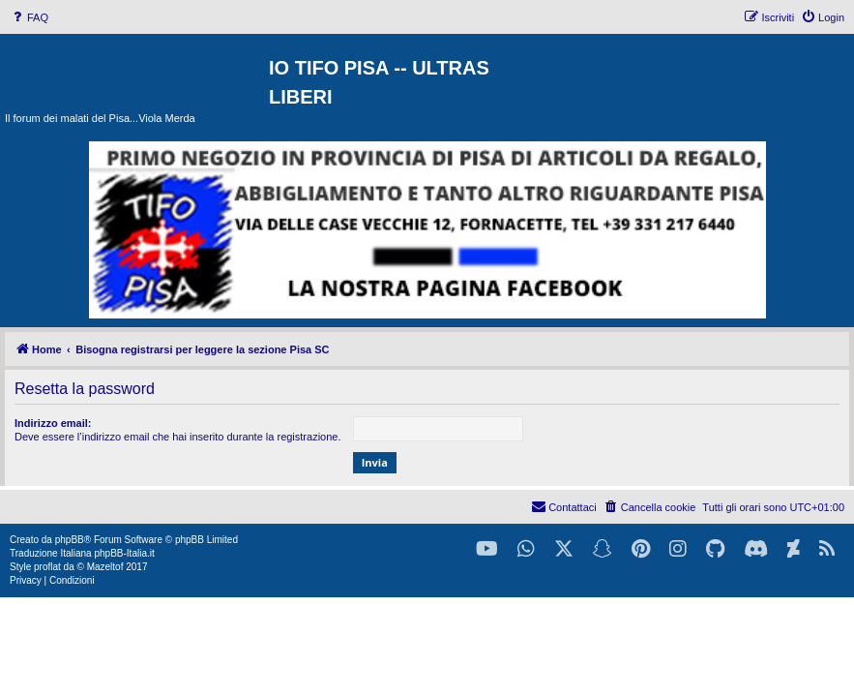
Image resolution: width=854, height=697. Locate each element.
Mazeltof (105, 566)
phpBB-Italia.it (124, 553)
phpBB (69, 539)
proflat (47, 566)
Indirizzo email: (53, 423)
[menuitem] (29, 17)
